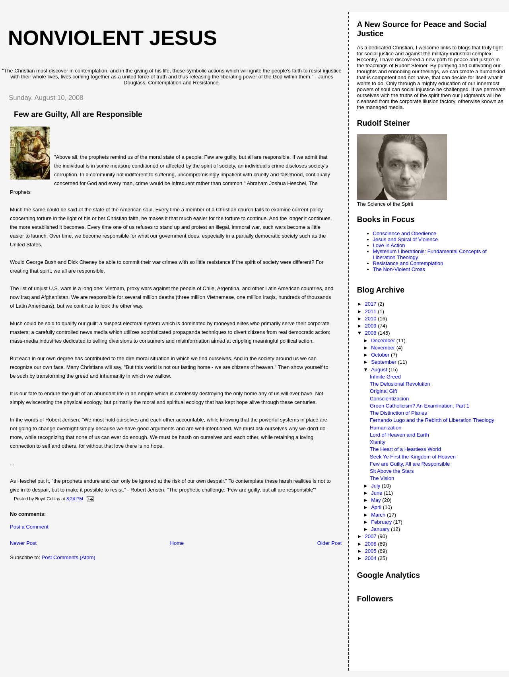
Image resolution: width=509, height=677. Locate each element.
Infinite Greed (385, 377)
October (381, 355)
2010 (371, 319)
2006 (371, 544)
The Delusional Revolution (400, 384)
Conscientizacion (389, 399)
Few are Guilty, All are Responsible (410, 464)
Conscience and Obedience (405, 233)
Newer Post (23, 543)
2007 (371, 536)
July (376, 486)
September (384, 362)
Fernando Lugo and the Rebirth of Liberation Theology (432, 420)
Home (177, 543)
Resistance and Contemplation (408, 263)
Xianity (377, 442)
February (382, 522)
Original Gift (383, 391)
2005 (371, 551)
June (377, 493)
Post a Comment (29, 527)
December (383, 340)
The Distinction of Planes (398, 413)
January (381, 529)
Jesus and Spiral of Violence (405, 239)
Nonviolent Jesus (112, 37)
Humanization (386, 428)
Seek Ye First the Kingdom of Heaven (413, 457)
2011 (371, 311)
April (377, 507)
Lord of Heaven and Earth (399, 435)
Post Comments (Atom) (68, 557)
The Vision (382, 478)
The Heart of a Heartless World (405, 449)
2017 (371, 304)
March (379, 515)
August (380, 370)
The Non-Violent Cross (399, 269)
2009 (371, 326)
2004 (371, 558)
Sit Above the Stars (392, 471)
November (383, 348)
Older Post (329, 543)
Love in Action (389, 245)
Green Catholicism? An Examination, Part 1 (419, 406)
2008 (371, 333)
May (376, 500)
